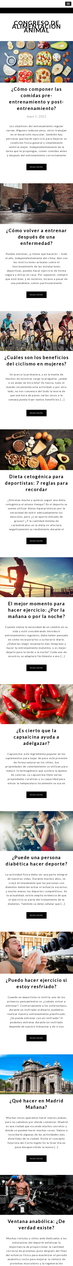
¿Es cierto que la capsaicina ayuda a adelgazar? (36, 737)
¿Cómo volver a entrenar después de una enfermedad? (36, 237)
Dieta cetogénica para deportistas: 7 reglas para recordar (36, 483)
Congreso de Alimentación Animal (36, 26)
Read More (36, 167)
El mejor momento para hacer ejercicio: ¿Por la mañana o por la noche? (36, 610)
